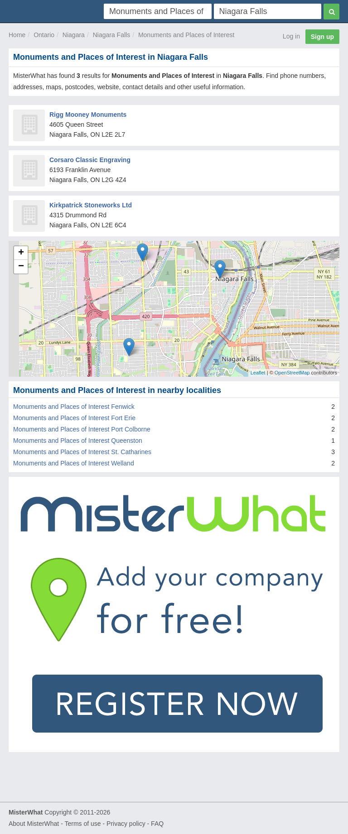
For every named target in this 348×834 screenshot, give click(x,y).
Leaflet (258, 372)
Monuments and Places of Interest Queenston (77, 440)
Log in (291, 36)
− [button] (21, 266)
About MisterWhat (34, 823)
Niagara (74, 34)
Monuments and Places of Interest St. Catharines (82, 451)
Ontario (44, 34)
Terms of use (82, 823)
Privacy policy (125, 823)
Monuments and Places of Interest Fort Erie (74, 418)
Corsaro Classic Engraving (89, 159)
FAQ (157, 823)
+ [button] (21, 253)
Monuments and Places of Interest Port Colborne (81, 429)
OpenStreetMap (292, 372)
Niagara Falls (111, 34)
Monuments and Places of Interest (186, 34)
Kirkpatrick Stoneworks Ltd (90, 205)
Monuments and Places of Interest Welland (73, 463)
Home (17, 34)
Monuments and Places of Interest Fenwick (74, 406)
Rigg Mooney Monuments (87, 114)
